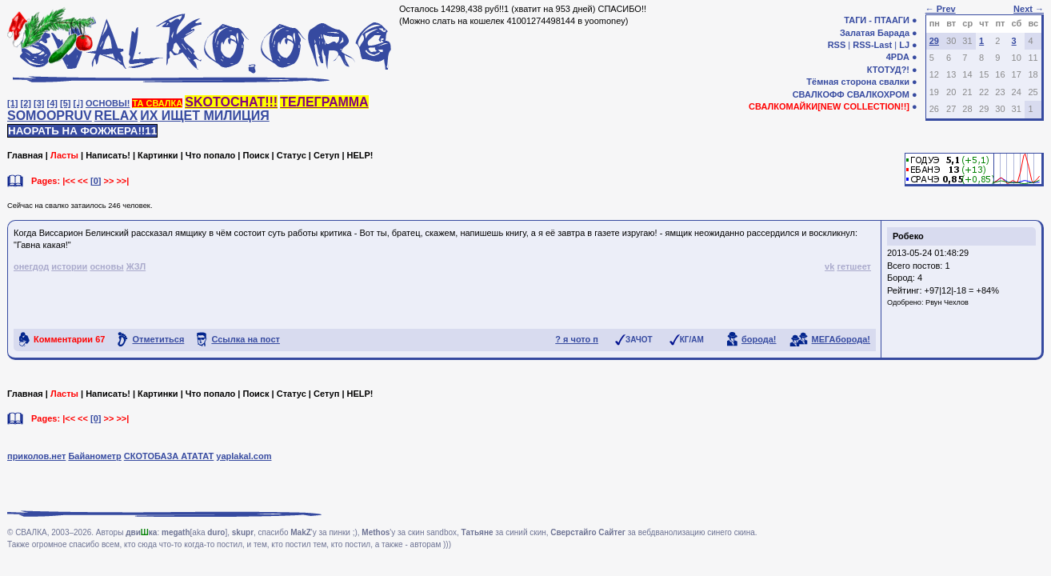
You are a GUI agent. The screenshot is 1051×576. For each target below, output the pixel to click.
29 (934, 41)
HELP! (360, 155)
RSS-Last (872, 45)
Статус (291, 155)
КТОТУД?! (888, 69)
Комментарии (69, 339)
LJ (904, 45)
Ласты (64, 155)
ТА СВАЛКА (157, 103)
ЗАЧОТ (639, 339)
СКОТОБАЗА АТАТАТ (169, 456)
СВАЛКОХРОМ (878, 94)
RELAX (116, 115)
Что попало (210, 155)
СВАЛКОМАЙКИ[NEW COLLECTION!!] (829, 106)
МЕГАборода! (841, 339)
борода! (759, 339)
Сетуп (326, 155)
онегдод (31, 266)
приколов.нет (36, 456)
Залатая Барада (874, 33)
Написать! (108, 155)
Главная (25, 155)
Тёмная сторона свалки (857, 81)
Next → (1028, 9)
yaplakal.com (243, 456)
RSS (837, 45)
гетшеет (854, 266)
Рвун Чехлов (947, 302)
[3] (39, 103)
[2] (26, 103)
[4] (52, 103)
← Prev (940, 9)
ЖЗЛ (136, 266)
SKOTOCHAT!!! (231, 102)
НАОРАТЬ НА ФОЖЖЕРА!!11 (82, 131)
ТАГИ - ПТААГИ (876, 20)
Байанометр (94, 456)
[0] (95, 181)
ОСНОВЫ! (108, 103)
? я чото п (576, 339)
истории (69, 266)
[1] (12, 103)
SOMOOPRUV (49, 115)
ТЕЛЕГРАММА (324, 102)
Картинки (158, 155)
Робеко (908, 236)
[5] (65, 103)
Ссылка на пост (245, 339)
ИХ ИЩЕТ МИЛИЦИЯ (205, 115)
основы (106, 266)
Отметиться (158, 339)
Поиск (255, 155)
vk (829, 266)
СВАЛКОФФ (819, 94)
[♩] (78, 103)
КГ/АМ (692, 339)
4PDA (897, 57)
